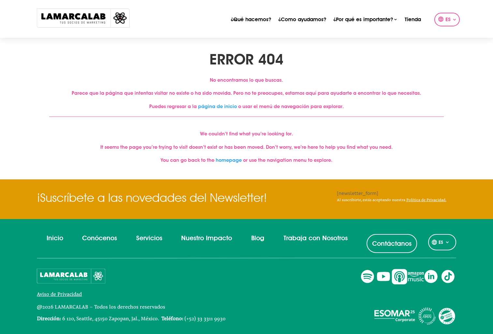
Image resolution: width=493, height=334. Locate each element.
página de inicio (217, 106)
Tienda (413, 19)
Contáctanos (392, 243)
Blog (257, 238)
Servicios (149, 238)
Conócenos (99, 238)
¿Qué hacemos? (251, 19)
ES (448, 19)
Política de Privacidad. (426, 200)
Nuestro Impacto (206, 238)
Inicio (55, 238)
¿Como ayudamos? (302, 19)
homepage (229, 160)
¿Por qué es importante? (363, 19)
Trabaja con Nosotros (315, 238)
